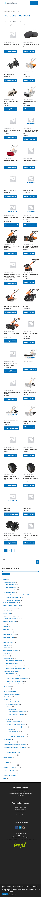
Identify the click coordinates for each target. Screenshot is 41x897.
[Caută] (37, 562)
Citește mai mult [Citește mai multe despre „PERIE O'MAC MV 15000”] (30, 370)
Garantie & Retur (20, 815)
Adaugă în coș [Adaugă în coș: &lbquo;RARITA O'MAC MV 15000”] (29, 427)
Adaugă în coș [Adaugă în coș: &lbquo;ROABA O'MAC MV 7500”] (29, 455)
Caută (3, 559)
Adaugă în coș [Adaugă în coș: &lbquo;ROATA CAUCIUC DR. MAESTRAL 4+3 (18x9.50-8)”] (10, 485)
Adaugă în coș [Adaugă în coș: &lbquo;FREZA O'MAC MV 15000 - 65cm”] (29, 80)
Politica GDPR (20, 795)
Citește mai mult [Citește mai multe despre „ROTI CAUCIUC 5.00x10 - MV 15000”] (11, 514)
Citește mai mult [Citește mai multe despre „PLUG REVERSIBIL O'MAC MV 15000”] (11, 428)
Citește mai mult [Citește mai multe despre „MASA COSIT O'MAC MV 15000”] (11, 225)
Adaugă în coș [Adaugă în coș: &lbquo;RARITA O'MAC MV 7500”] (10, 455)
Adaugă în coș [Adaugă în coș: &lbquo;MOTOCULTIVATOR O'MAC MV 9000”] (29, 312)
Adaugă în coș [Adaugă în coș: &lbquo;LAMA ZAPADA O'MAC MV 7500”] (29, 167)
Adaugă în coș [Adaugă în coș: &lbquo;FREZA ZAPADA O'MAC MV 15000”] (29, 109)
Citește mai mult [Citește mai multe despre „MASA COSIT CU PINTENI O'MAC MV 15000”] (30, 196)
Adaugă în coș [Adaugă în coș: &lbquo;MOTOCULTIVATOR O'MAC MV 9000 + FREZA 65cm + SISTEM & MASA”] (29, 342)
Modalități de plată (20, 811)
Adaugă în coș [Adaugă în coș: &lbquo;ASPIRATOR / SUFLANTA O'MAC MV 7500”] (10, 52)
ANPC (20, 813)
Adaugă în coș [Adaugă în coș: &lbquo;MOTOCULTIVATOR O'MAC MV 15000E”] (10, 253)
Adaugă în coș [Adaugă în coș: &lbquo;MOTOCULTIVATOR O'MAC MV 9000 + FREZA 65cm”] (10, 341)
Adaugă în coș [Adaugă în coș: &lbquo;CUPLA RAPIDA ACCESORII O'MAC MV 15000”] (10, 80)
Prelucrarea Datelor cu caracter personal (20, 793)
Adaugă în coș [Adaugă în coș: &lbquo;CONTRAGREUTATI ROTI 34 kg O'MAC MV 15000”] (29, 52)
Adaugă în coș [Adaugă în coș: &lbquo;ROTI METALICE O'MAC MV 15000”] (10, 543)
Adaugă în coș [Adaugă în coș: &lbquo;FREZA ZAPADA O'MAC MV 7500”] (10, 137)
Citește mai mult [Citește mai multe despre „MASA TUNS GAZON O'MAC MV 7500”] (30, 225)
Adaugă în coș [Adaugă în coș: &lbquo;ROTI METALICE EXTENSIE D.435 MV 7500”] (29, 514)
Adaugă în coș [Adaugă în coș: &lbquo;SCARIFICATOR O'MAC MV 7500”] (29, 543)
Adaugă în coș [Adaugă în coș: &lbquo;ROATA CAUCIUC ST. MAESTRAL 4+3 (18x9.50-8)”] (29, 485)
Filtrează (5, 573)
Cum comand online (20, 807)
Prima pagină (7, 11)
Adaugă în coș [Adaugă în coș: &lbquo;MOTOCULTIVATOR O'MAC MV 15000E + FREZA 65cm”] (29, 253)
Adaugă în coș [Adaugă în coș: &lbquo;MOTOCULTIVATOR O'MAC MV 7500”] (29, 282)
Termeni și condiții (20, 791)
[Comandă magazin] (15, 25)
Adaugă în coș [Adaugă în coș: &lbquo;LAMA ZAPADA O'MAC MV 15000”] (10, 167)
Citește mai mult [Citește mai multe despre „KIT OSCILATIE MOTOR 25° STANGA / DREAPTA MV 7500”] (30, 139)
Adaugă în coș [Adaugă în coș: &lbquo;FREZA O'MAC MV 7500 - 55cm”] (10, 109)
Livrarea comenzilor (20, 809)
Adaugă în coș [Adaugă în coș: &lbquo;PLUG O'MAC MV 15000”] (29, 398)
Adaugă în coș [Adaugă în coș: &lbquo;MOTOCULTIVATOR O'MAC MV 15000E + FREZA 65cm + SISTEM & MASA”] (10, 283)
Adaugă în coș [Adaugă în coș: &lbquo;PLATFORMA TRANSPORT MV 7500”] (10, 399)
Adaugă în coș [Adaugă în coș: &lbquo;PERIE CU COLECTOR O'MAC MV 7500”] (10, 371)
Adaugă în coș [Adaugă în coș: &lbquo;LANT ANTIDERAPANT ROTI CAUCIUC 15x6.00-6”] (10, 196)
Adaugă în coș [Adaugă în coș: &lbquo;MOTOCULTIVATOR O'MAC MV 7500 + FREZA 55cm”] (10, 312)
